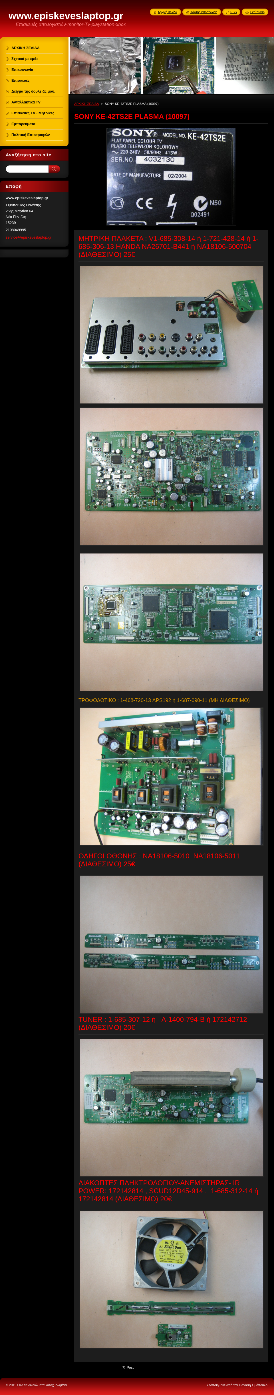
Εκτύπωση (257, 12)
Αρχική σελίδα (167, 12)
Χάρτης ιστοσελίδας (203, 12)
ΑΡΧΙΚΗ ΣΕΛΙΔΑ (86, 103)
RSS (233, 12)
